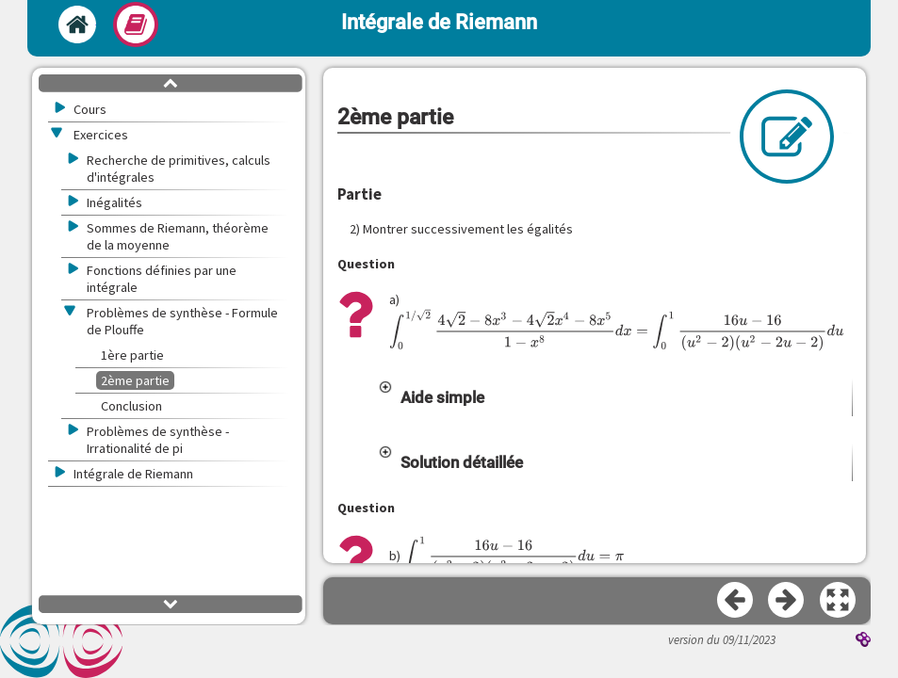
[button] (615, 384)
